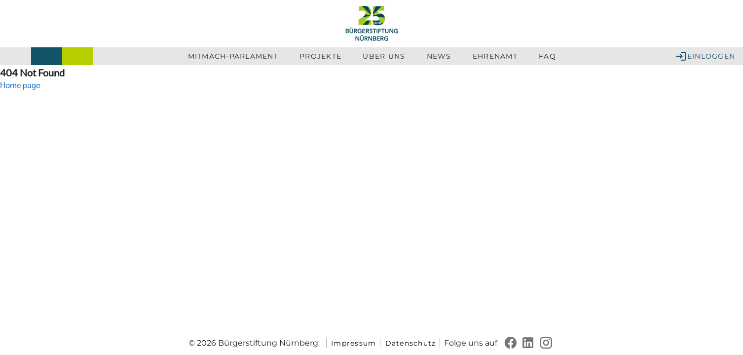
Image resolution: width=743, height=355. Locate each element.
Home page (20, 85)
